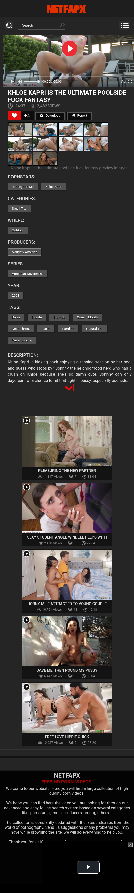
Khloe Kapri (53, 187)
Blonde (37, 317)
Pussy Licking (22, 340)
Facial (46, 329)
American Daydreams (28, 274)
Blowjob (59, 317)
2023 (15, 295)
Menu (125, 25)
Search (9, 25)
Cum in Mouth (87, 317)
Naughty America (24, 252)
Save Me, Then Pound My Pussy (67, 670)
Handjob (68, 329)
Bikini (16, 317)
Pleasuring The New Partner (67, 470)
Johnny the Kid (23, 187)
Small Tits (19, 208)
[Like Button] (14, 115)
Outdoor (18, 230)
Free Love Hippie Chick (67, 737)
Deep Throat (21, 329)
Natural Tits (94, 329)
